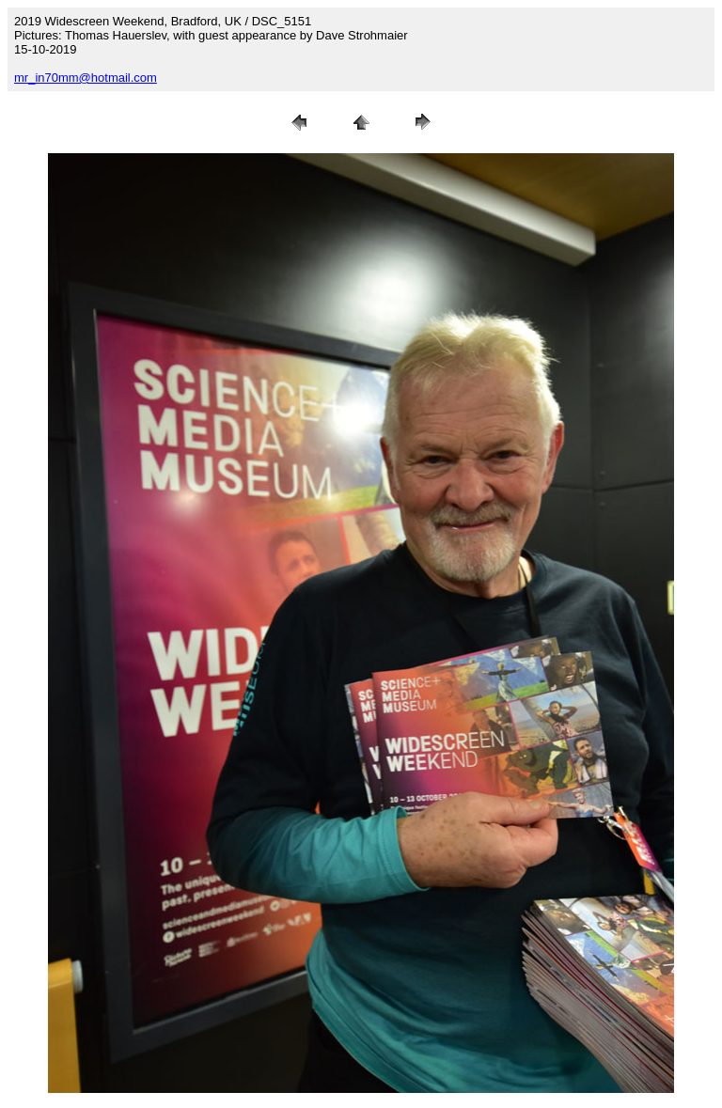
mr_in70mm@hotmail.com (85, 77)
